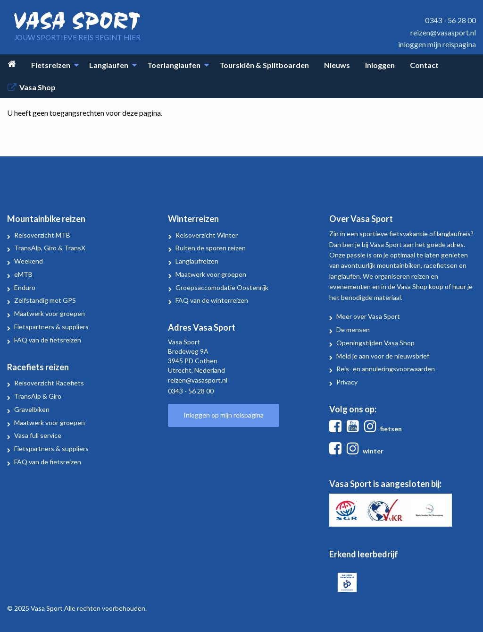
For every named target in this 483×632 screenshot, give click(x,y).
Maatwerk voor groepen (49, 313)
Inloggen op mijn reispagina (223, 415)
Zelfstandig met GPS (45, 300)
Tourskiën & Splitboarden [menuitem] (264, 64)
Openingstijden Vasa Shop (375, 343)
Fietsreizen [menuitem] (50, 64)
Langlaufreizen (196, 261)
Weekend (28, 261)
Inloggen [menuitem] (380, 64)
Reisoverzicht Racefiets (49, 383)
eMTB (23, 274)
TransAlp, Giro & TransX (49, 248)
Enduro (24, 287)
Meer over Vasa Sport (368, 316)
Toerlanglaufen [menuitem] (173, 64)
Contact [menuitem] (424, 64)
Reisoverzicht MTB (42, 235)
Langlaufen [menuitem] (108, 64)
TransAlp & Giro (37, 396)
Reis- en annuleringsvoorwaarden (385, 369)
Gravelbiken (32, 409)
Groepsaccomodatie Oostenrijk (221, 287)
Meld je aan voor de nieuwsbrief (382, 356)
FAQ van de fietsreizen (47, 340)
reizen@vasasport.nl (443, 32)
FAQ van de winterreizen (211, 300)
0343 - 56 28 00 (450, 20)
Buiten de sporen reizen (210, 248)
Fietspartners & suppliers (51, 327)
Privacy (347, 382)
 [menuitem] (12, 64)
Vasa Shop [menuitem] (37, 87)
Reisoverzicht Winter (206, 235)
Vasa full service (37, 435)
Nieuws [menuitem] (337, 64)
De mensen (353, 329)
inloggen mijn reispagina (437, 44)
